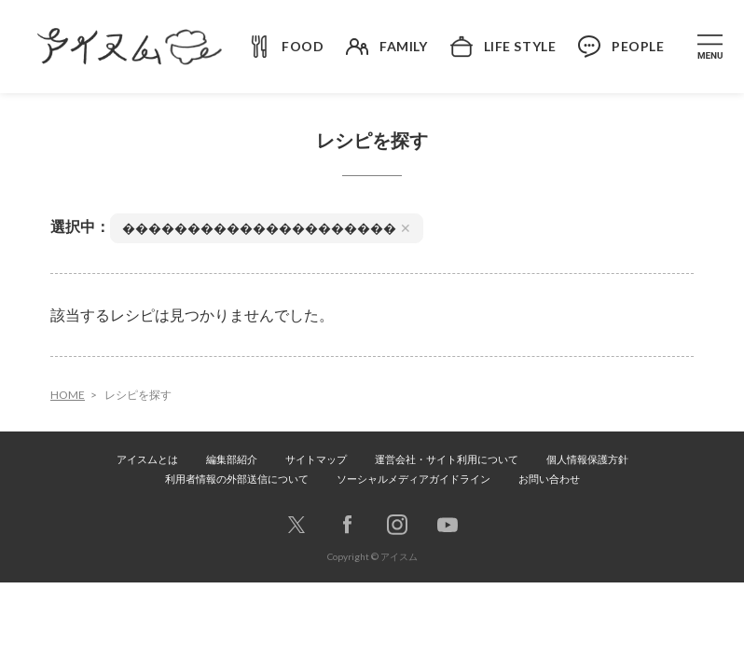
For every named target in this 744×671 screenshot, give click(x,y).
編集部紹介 (231, 459)
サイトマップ (316, 459)
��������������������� (266, 228)
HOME (67, 395)
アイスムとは (147, 459)
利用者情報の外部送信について (237, 478)
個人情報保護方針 (587, 459)
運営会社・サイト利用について (446, 459)
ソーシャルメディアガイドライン (413, 478)
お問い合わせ (549, 478)
